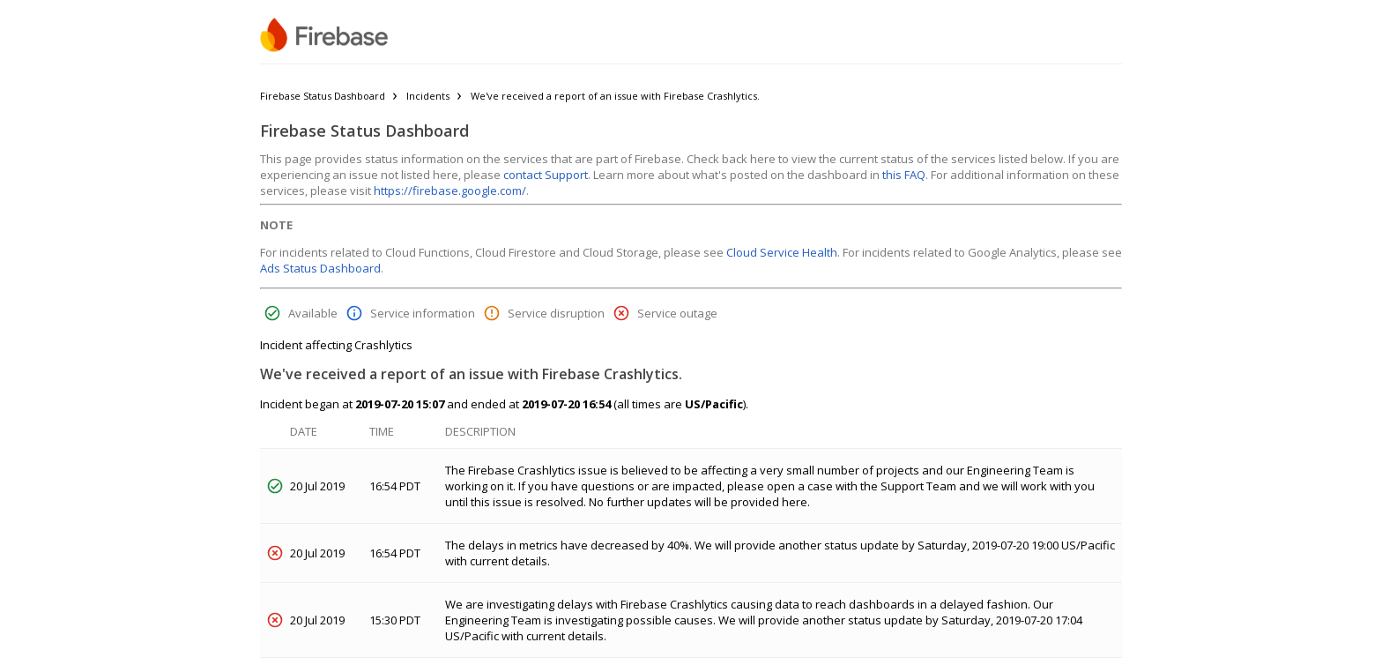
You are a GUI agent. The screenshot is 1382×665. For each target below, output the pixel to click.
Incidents (428, 95)
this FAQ (903, 175)
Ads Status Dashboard (320, 268)
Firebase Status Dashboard (322, 95)
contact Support (545, 175)
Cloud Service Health (781, 252)
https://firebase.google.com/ (450, 190)
